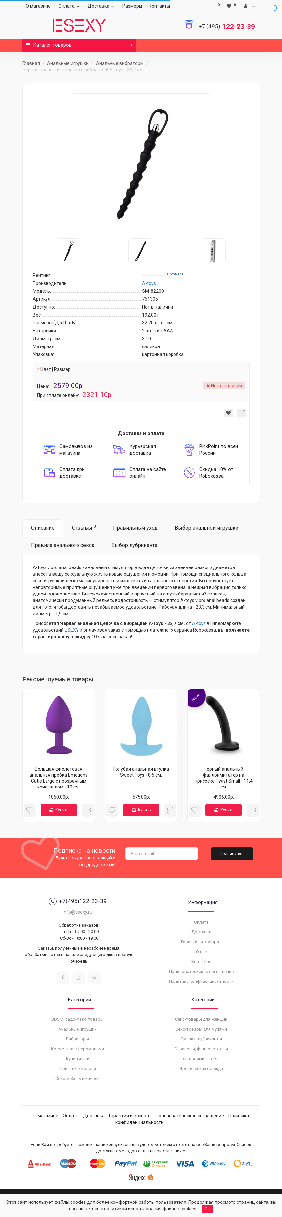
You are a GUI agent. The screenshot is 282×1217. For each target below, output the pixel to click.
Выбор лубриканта (134, 545)
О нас (201, 951)
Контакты (159, 6)
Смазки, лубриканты (201, 1039)
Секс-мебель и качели (77, 1078)
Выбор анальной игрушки (206, 528)
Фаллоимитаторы (201, 1058)
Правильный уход (135, 528)
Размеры (132, 6)
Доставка (102, 6)
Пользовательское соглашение (201, 971)
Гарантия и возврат (201, 941)
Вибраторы (77, 1039)
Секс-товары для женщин (201, 1019)
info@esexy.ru (77, 912)
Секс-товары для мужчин (201, 1029)
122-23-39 (227, 27)
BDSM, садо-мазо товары (77, 1019)
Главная (31, 63)
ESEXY (72, 630)
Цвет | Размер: (56, 369)
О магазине (38, 6)
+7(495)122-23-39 (78, 901)
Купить (58, 810)
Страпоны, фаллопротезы (201, 1048)
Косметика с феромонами (77, 1048)
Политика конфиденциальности (201, 981)
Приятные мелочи (77, 1068)
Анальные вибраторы (119, 63)
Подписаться (232, 853)
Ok (207, 1209)
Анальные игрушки (68, 63)
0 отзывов (175, 274)
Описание (43, 528)
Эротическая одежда (201, 1068)
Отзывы (84, 527)
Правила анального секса (62, 545)
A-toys (199, 623)
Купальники (77, 1058)
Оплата (69, 6)
